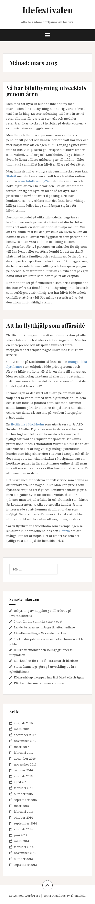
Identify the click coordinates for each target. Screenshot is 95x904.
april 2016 (21, 782)
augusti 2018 (23, 723)
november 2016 (25, 764)
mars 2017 (21, 747)
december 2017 (25, 735)
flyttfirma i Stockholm (27, 424)
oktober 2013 (23, 859)
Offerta (64, 531)
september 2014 (25, 823)
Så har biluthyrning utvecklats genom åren (46, 91)
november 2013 (25, 853)
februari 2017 (23, 752)
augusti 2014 (23, 829)
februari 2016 (23, 788)
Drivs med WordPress (24, 895)
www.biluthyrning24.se (35, 181)
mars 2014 (21, 841)
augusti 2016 (23, 776)
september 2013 (25, 865)
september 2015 (25, 800)
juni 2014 (20, 835)
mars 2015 (21, 806)
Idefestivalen (47, 9)
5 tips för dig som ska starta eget (38, 621)
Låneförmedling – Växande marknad (41, 633)
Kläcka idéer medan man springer (39, 683)
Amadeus (59, 895)
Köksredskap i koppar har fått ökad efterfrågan (49, 677)
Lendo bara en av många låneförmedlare (44, 627)
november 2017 (25, 741)
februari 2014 (23, 847)
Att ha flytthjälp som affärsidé (45, 325)
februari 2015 (23, 811)
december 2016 (25, 758)
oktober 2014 (23, 817)
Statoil (11, 176)
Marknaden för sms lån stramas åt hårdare (46, 661)
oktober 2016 (23, 770)
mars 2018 (21, 729)
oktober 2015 (23, 794)
